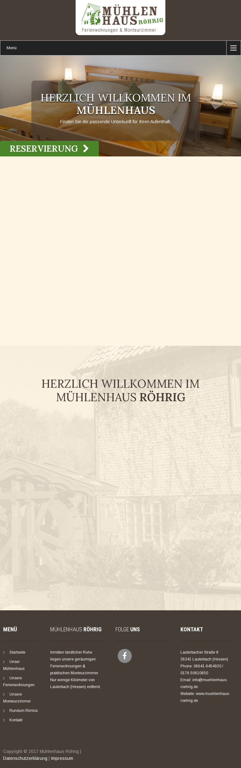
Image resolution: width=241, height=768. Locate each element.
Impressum (62, 758)
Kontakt (15, 720)
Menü (12, 47)
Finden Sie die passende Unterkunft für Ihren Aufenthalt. (115, 121)
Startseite (17, 652)
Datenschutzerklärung (25, 758)
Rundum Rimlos (23, 710)
